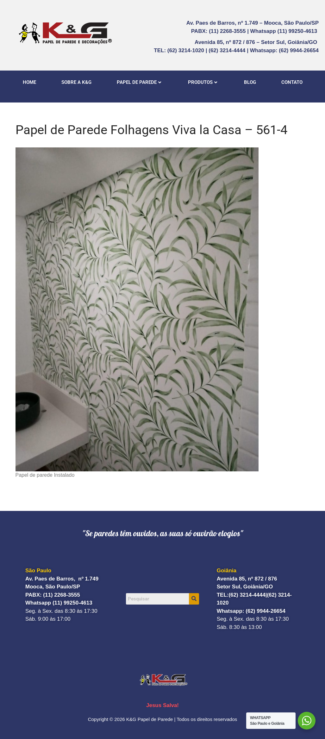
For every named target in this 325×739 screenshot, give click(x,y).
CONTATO (292, 82)
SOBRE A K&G (76, 82)
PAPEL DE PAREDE (139, 82)
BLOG (250, 82)
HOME (29, 82)
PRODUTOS (202, 82)
